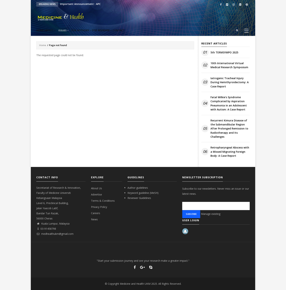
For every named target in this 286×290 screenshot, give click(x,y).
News (94, 219)
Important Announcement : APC (80, 4)
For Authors (92, 30)
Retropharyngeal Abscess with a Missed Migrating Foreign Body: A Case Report (229, 151)
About (57, 30)
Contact (137, 30)
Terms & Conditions (103, 200)
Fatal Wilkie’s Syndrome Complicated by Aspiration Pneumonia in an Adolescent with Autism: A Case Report (228, 103)
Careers (95, 213)
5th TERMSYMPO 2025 (224, 52)
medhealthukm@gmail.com (55, 234)
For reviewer (116, 30)
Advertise (96, 194)
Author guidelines (137, 187)
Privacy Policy (99, 207)
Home (42, 30)
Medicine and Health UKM (135, 283)
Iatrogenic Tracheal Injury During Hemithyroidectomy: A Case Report (229, 82)
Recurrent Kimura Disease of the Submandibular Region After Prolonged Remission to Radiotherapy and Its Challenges (229, 129)
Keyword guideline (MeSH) (143, 193)
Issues (72, 30)
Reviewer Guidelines (139, 198)
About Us (96, 188)
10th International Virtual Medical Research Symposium (229, 65)
